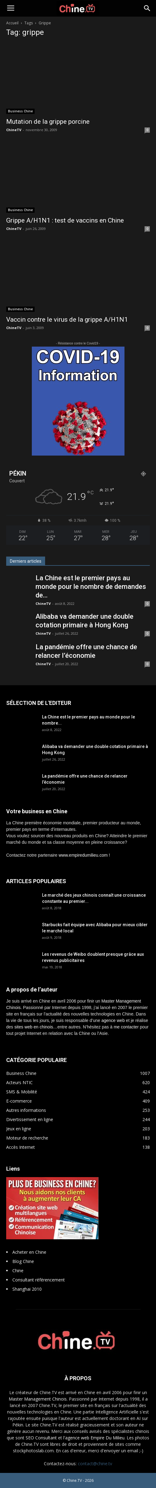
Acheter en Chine (29, 1252)
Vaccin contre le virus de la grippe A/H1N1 (67, 319)
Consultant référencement (38, 1280)
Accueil (12, 23)
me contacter (126, 1026)
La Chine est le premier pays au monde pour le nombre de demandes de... (91, 586)
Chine (17, 1270)
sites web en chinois (33, 1026)
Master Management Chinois (38, 1399)
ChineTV (13, 129)
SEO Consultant (41, 1438)
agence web (113, 1020)
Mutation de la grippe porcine (48, 121)
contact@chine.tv (95, 1463)
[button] (147, 8)
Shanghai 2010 (27, 1289)
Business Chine (20, 111)
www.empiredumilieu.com (83, 855)
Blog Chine (23, 1261)
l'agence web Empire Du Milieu (93, 1438)
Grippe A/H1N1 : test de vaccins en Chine (65, 220)
